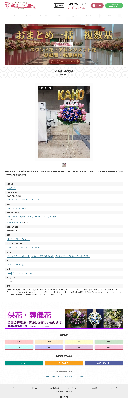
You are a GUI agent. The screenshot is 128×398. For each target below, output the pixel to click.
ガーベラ (29, 268)
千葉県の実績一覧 (14, 194)
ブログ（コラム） (15, 383)
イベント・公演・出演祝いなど (43, 251)
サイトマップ (113, 383)
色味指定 (38, 242)
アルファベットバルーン (24, 242)
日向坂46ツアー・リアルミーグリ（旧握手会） (72, 251)
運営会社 (34, 383)
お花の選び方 (59, 13)
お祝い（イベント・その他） (18, 203)
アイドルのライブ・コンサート (18, 251)
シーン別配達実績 (78, 371)
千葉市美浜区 (16, 217)
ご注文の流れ (28, 13)
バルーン (11, 242)
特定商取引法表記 (54, 383)
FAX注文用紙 (93, 383)
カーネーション (18, 268)
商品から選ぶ (43, 13)
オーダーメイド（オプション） (18, 234)
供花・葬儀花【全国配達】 (64, 386)
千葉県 (9, 217)
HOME (13, 13)
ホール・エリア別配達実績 (65, 371)
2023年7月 (11, 183)
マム (9, 268)
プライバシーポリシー (74, 383)
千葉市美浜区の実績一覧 (31, 194)
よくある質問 (90, 13)
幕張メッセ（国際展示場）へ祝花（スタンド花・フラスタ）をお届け (32, 211)
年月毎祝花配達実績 (50, 371)
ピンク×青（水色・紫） (16, 259)
